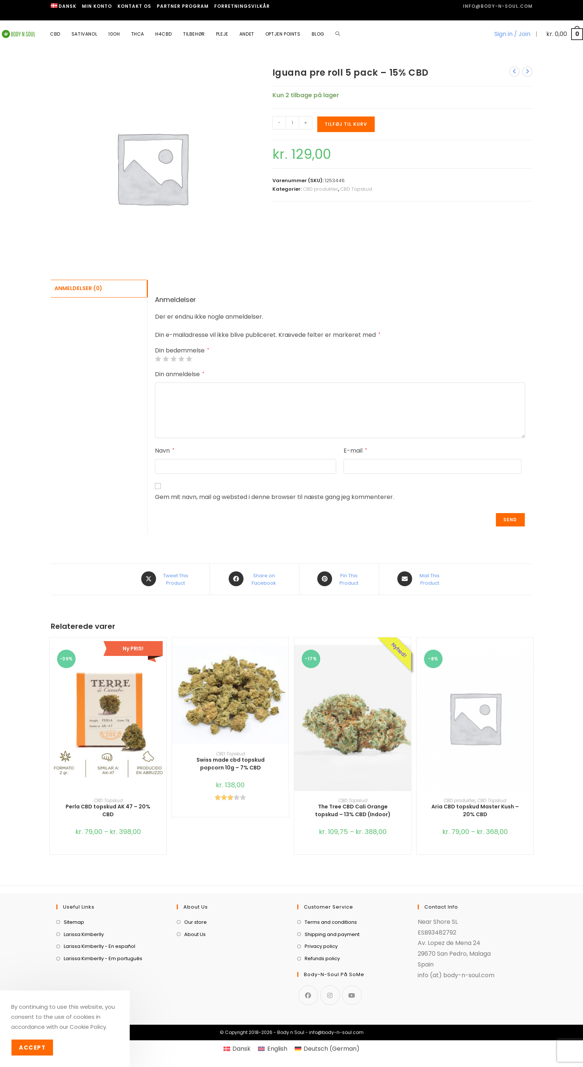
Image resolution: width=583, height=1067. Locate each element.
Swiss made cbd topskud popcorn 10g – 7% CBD (230, 762)
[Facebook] (308, 994)
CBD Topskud (356, 189)
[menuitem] (64, 6)
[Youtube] (352, 994)
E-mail (355, 450)
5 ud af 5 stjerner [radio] (189, 359)
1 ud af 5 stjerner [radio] (158, 359)
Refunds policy (322, 957)
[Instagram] (330, 994)
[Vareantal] (292, 122)
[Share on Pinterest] (339, 578)
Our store (195, 921)
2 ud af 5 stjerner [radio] (166, 359)
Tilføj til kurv (346, 124)
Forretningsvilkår (242, 6)
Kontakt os (134, 6)
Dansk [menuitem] (241, 1047)
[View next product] (527, 71)
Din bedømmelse (182, 351)
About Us (195, 933)
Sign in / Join (512, 34)
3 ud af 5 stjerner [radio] (173, 359)
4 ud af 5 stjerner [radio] (181, 359)
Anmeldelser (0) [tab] (78, 288)
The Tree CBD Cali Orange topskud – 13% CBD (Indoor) (353, 809)
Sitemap (74, 921)
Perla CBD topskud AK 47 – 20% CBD (108, 809)
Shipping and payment (332, 933)
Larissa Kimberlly (84, 933)
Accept (32, 1047)
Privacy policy (321, 945)
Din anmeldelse (179, 374)
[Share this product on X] (165, 578)
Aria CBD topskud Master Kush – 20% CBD (475, 809)
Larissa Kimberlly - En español (99, 945)
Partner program (183, 6)
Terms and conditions (331, 921)
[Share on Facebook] (254, 578)
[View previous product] (514, 71)
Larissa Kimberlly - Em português (103, 957)
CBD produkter (320, 189)
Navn (164, 450)
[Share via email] (420, 578)
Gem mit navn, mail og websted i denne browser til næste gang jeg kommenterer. (274, 497)
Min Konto (97, 6)
